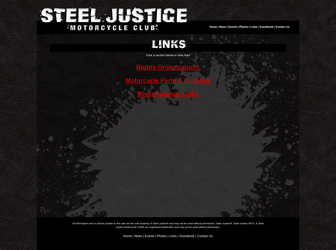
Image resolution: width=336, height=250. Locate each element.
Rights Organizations (168, 67)
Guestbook (267, 26)
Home (213, 26)
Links (253, 26)
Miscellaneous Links (167, 93)
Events (232, 26)
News (222, 26)
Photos (243, 26)
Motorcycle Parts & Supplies (168, 80)
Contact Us (283, 26)
